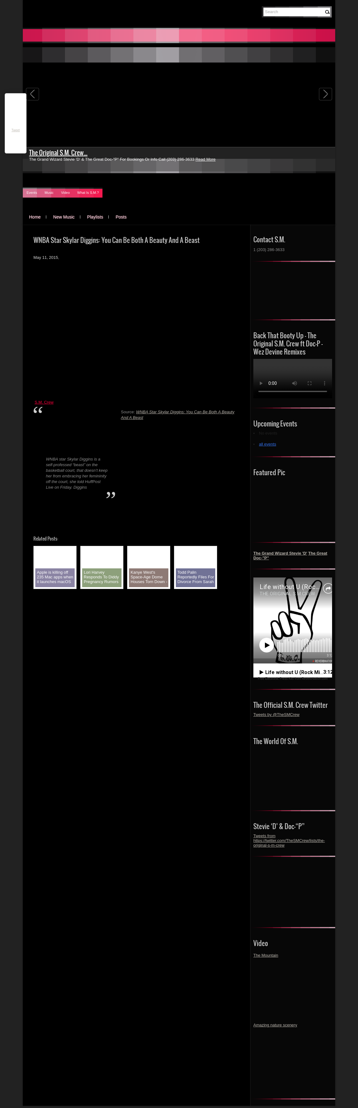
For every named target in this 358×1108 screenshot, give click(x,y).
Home (35, 216)
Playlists (95, 216)
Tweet (16, 130)
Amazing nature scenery (275, 1025)
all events (267, 444)
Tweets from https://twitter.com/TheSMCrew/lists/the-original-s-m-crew (289, 841)
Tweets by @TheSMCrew (276, 714)
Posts (121, 216)
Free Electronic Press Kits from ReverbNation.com (292, 678)
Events (32, 192)
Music (49, 192)
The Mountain (265, 955)
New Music (63, 216)
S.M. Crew (44, 402)
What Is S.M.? (88, 192)
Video (65, 192)
